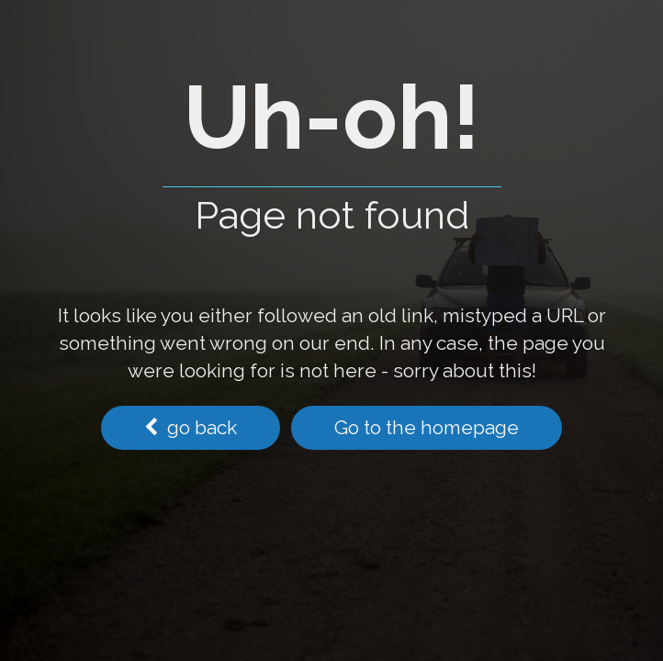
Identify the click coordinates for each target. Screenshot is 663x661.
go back (190, 427)
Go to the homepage (426, 427)
